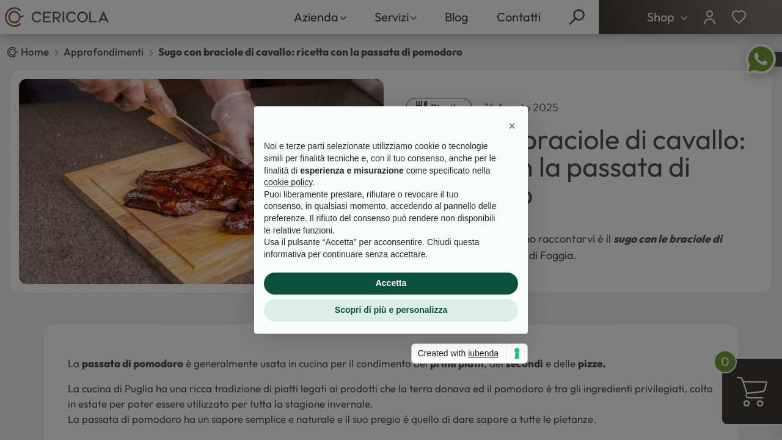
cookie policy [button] (288, 182)
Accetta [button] (391, 283)
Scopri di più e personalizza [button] (391, 310)
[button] (512, 126)
